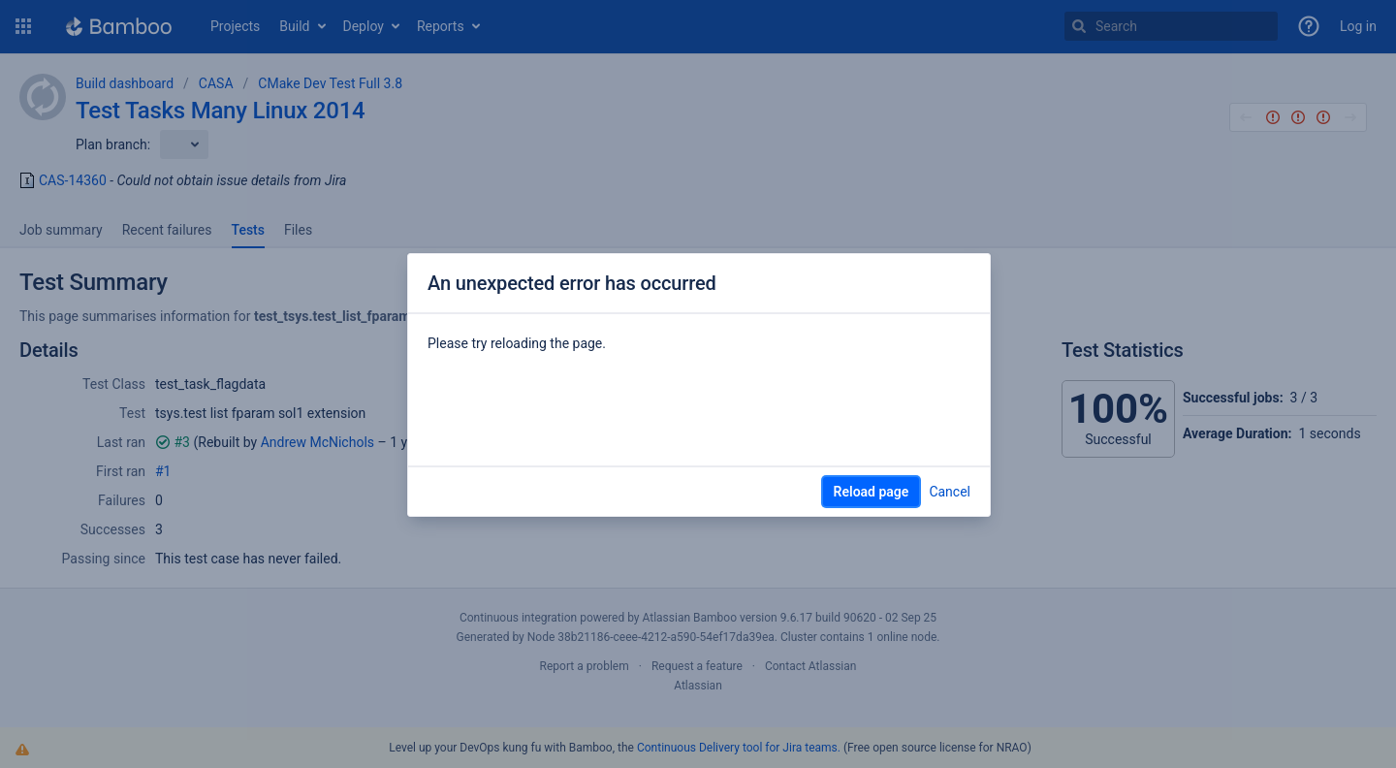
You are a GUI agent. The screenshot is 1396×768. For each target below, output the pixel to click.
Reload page (871, 491)
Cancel (949, 491)
